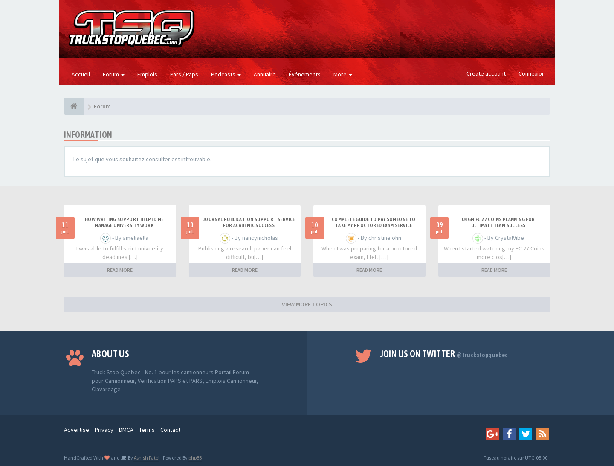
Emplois (147, 74)
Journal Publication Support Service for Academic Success (249, 222)
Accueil (81, 74)
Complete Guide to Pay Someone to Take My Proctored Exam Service (374, 222)
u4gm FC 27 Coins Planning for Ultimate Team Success (498, 222)
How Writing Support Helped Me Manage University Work (124, 222)
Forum (114, 74)
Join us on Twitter (444, 353)
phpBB (195, 457)
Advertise (76, 430)
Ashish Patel (146, 457)
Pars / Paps (184, 74)
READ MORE (120, 270)
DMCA (126, 430)
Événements (305, 74)
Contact (170, 430)
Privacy (104, 430)
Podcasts (226, 74)
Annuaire (265, 74)
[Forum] (74, 106)
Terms (147, 430)
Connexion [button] (531, 73)
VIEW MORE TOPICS (307, 304)
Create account (486, 73)
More (342, 74)
